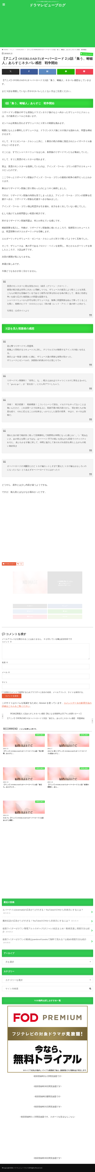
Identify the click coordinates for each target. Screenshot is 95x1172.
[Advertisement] (47, 28)
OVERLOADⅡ (10, 564)
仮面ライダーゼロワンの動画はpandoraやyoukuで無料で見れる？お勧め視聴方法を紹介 (44, 941)
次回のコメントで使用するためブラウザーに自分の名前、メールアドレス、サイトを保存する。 (44, 692)
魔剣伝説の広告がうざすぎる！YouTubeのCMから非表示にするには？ (41, 920)
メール (6, 672)
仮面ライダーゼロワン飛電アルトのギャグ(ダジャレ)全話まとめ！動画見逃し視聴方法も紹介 (46, 930)
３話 (20, 564)
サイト (4, 682)
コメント (7, 642)
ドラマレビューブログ (48, 5)
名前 (5, 662)
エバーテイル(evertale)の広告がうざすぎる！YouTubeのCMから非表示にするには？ (43, 911)
